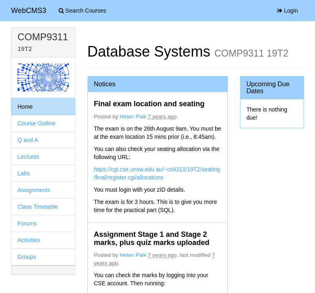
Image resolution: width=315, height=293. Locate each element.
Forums (27, 223)
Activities (29, 240)
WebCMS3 (28, 11)
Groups (27, 257)
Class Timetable (38, 206)
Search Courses (82, 10)
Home (25, 106)
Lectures (28, 156)
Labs (24, 173)
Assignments (34, 190)
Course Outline (36, 123)
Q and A (28, 140)
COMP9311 (43, 36)
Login (287, 10)
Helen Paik (133, 117)
